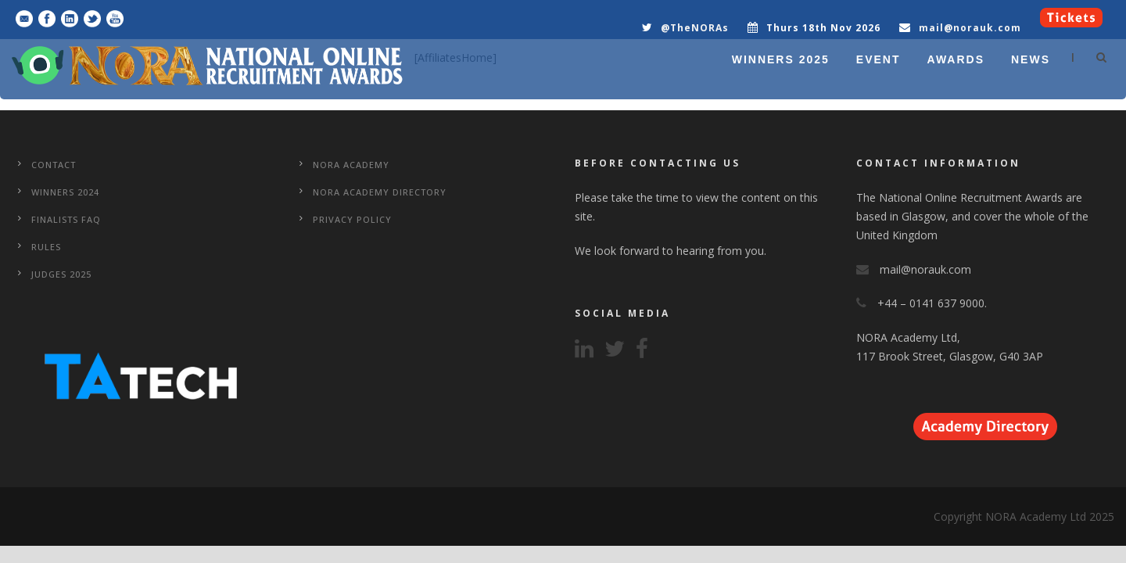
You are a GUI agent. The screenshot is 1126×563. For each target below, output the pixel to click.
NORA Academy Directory (379, 192)
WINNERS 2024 (65, 192)
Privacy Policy (352, 219)
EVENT (878, 59)
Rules (46, 247)
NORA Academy (351, 164)
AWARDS (955, 59)
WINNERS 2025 (781, 59)
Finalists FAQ (66, 219)
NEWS (1030, 59)
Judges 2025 (61, 274)
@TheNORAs (695, 27)
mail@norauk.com (970, 27)
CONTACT (53, 164)
